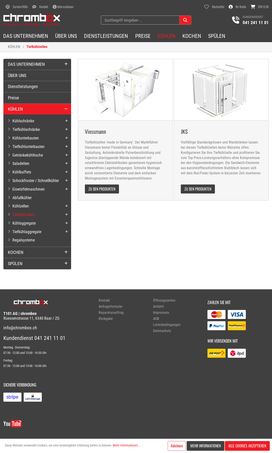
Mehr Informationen (205, 445)
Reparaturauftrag (111, 312)
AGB (156, 318)
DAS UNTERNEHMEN (26, 64)
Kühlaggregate (24, 223)
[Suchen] (185, 20)
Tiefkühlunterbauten (28, 146)
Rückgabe (106, 318)
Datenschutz (162, 331)
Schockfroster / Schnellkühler (35, 180)
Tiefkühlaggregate (26, 231)
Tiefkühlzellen (36, 47)
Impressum (161, 312)
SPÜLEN (15, 263)
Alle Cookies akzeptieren (247, 445)
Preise (13, 97)
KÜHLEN (14, 47)
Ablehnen (177, 445)
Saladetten (20, 163)
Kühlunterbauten (25, 138)
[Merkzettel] (214, 6)
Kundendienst (253, 17)
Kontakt (104, 300)
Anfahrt (158, 306)
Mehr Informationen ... (127, 445)
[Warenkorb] (260, 7)
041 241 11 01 (256, 22)
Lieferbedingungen (167, 325)
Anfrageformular (111, 306)
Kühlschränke (23, 120)
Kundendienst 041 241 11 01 (34, 338)
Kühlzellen (20, 206)
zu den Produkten (101, 189)
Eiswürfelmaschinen (28, 189)
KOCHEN (15, 252)
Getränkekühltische (27, 155)
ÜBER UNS (17, 75)
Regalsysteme (23, 240)
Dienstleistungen (23, 86)
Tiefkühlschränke (26, 129)
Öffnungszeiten (164, 300)
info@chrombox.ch (20, 327)
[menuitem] (122, 300)
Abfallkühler (22, 197)
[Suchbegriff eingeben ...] (140, 20)
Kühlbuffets (21, 172)
